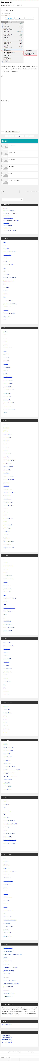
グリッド (5, 512)
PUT (4, 814)
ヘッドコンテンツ (7, 489)
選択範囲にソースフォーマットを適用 (12, 769)
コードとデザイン (7, 453)
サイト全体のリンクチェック (10, 840)
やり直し (5, 334)
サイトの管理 (6, 804)
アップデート (6, 990)
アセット (10, 173)
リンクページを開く (8, 668)
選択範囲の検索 (7, 367)
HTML (5, 604)
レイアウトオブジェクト (9, 578)
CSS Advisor (6, 977)
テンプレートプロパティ (9, 645)
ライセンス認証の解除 (8, 986)
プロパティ (6, 861)
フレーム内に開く (7, 255)
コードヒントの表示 (8, 377)
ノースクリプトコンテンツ (9, 492)
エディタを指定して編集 (9, 402)
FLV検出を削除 (7, 782)
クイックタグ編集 (7, 658)
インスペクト (6, 486)
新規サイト (6, 801)
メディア (5, 569)
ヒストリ (5, 903)
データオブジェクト (8, 624)
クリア (5, 351)
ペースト (5, 344)
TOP (7, 1052)
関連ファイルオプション (9, 541)
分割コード (6, 447)
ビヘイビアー (6, 900)
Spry (5, 617)
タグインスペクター (12, 145)
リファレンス (6, 964)
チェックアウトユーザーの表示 (10, 823)
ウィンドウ (8, 131)
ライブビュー (6, 473)
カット (5, 338)
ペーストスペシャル (8, 347)
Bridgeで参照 (6, 248)
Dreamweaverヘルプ (8, 948)
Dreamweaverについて (8, 996)
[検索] (12, 199)
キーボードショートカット (9, 409)
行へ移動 (5, 208)
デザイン (5, 450)
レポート (5, 830)
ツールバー (6, 534)
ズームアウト (6, 427)
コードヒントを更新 (8, 380)
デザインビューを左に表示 (9, 210)
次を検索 (5, 370)
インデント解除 (7, 709)
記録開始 (5, 744)
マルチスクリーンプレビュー (10, 303)
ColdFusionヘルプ (7, 960)
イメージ (5, 562)
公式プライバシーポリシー (8, 1014)
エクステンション (15, 131)
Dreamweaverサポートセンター (10, 967)
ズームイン (6, 424)
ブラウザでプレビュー (8, 300)
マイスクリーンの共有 (8, 264)
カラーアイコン (7, 528)
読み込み (5, 290)
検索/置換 (6, 364)
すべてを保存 (6, 274)
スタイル (5, 725)
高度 (4, 846)
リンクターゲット (7, 671)
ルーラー (5, 508)
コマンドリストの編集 (8, 750)
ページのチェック (7, 306)
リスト (5, 719)
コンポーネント (7, 884)
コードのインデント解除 (9, 390)
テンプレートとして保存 (9, 281)
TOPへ (29, 1059)
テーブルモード (7, 495)
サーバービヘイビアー (8, 881)
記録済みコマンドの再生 (9, 747)
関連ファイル (6, 537)
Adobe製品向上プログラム (9, 993)
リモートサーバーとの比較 (9, 313)
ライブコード (6, 482)
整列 (4, 684)
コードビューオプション (9, 505)
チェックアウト (7, 811)
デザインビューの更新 (8, 466)
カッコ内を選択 (7, 393)
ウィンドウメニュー (5, 15)
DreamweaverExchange (9, 970)
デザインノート (7, 228)
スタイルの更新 (7, 469)
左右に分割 (6, 456)
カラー (5, 732)
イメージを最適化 (7, 786)
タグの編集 (6, 655)
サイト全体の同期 (7, 836)
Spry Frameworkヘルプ (9, 951)
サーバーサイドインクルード (10, 230)
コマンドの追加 (7, 753)
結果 (3, 191)
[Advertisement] (19, 87)
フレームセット (7, 681)
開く (4, 245)
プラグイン (6, 521)
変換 (4, 297)
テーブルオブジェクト (8, 575)
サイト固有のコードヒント (9, 833)
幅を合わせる (6, 440)
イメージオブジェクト (8, 566)
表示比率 (5, 431)
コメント (5, 601)
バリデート (6, 310)
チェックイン (6, 215)
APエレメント (7, 868)
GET (5, 807)
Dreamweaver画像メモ (7, 1042)
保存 (4, 268)
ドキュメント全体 (7, 437)
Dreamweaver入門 (6, 1035)
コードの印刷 (6, 223)
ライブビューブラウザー (9, 479)
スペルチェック (7, 763)
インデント (6, 706)
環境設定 (5, 412)
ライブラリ (6, 691)
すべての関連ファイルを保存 (10, 277)
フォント (5, 722)
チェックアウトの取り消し (9, 820)
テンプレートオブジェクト (9, 608)
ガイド (5, 515)
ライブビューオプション (9, 476)
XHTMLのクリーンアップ (9, 773)
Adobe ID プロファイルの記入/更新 (11, 220)
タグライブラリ (7, 406)
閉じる (5, 258)
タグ (4, 559)
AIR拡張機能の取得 (8, 757)
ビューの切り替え (7, 463)
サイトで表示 (6, 827)
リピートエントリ (7, 396)
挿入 (4, 858)
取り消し (5, 331)
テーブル (5, 572)
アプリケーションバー (8, 218)
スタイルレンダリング (8, 502)
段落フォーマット (7, 712)
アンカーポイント (7, 591)
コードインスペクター (8, 910)
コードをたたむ (7, 399)
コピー (5, 341)
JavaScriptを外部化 (8, 779)
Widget (5, 614)
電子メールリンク (7, 588)
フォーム (5, 582)
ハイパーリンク (7, 585)
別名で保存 (6, 271)
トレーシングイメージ (8, 518)
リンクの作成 (6, 662)
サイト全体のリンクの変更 (9, 843)
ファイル (5, 887)
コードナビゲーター (8, 225)
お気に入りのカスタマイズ (9, 627)
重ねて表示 (6, 929)
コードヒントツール (8, 383)
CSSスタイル (11, 166)
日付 (4, 595)
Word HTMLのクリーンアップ (10, 776)
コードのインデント (8, 386)
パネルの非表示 (12, 159)
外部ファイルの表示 (8, 524)
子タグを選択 (6, 360)
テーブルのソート (7, 789)
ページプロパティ (7, 642)
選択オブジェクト (7, 434)
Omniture (6, 957)
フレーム (5, 907)
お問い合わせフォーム (7, 1024)
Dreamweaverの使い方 (7, 1037)
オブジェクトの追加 (8, 630)
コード (5, 443)
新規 (4, 242)
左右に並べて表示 (7, 936)
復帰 (4, 284)
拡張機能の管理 (7, 760)
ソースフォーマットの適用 (9, 766)
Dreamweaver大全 (7, 2)
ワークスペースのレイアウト (14, 180)
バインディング (12, 152)
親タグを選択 (6, 357)
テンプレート (6, 694)
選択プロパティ (7, 649)
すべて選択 (6, 354)
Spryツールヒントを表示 (9, 547)
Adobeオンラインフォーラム (10, 980)
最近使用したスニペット (9, 611)
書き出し (5, 293)
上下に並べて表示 (7, 932)
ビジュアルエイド (7, 499)
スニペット (6, 894)
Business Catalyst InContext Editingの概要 (13, 954)
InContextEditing (7, 621)
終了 (4, 319)
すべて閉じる (6, 261)
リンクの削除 (6, 665)
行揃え (5, 715)
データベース (6, 874)
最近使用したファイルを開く (10, 213)
